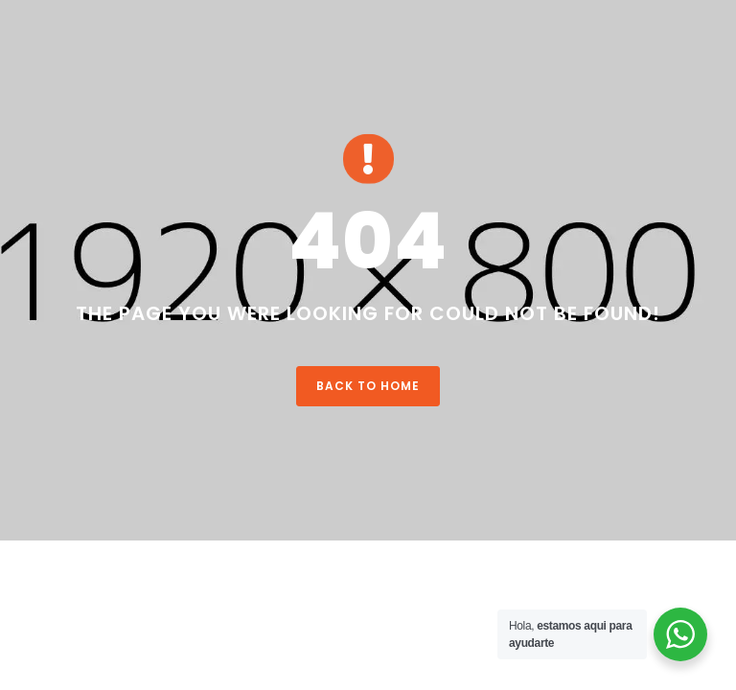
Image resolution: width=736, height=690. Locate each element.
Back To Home (368, 386)
